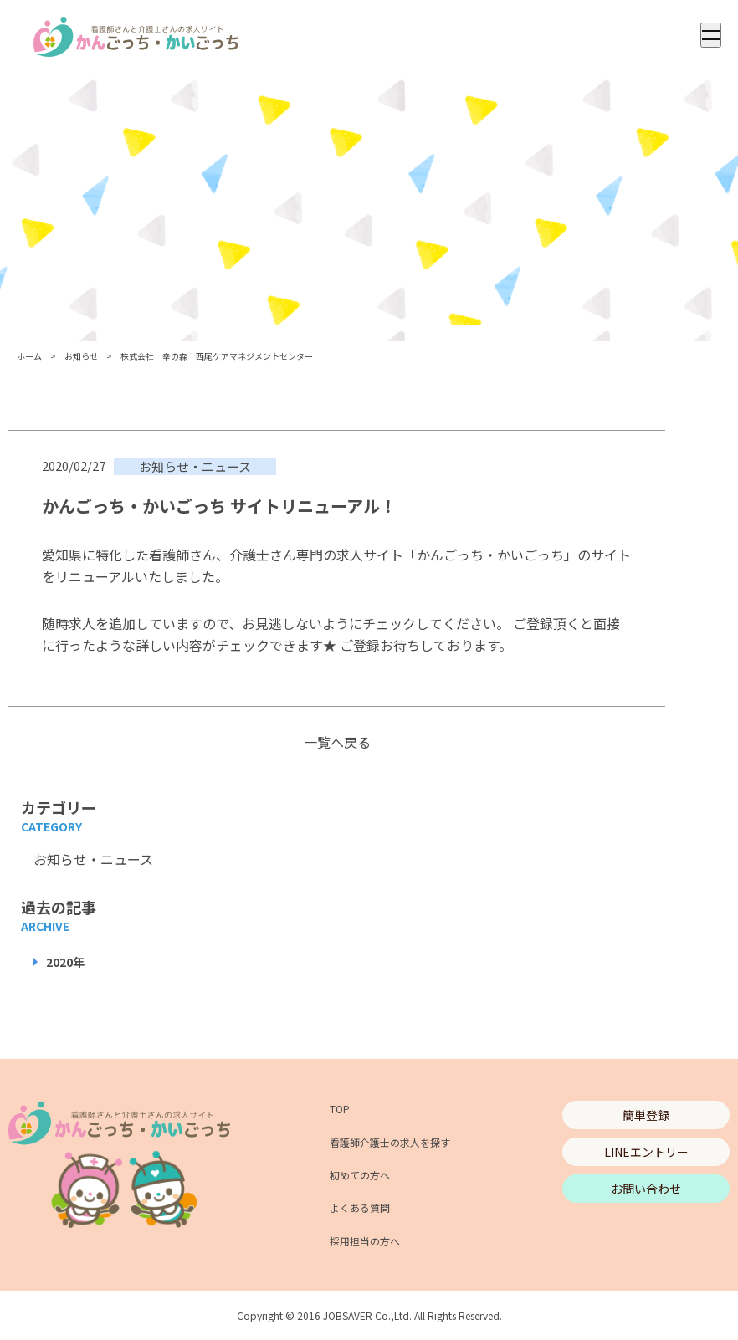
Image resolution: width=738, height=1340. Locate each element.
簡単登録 (646, 1115)
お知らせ (81, 356)
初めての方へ (360, 1175)
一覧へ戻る (337, 742)
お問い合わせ (646, 1188)
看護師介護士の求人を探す (390, 1142)
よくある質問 (360, 1207)
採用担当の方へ (365, 1241)
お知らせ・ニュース (93, 859)
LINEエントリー (646, 1151)
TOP (340, 1109)
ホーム (29, 356)
